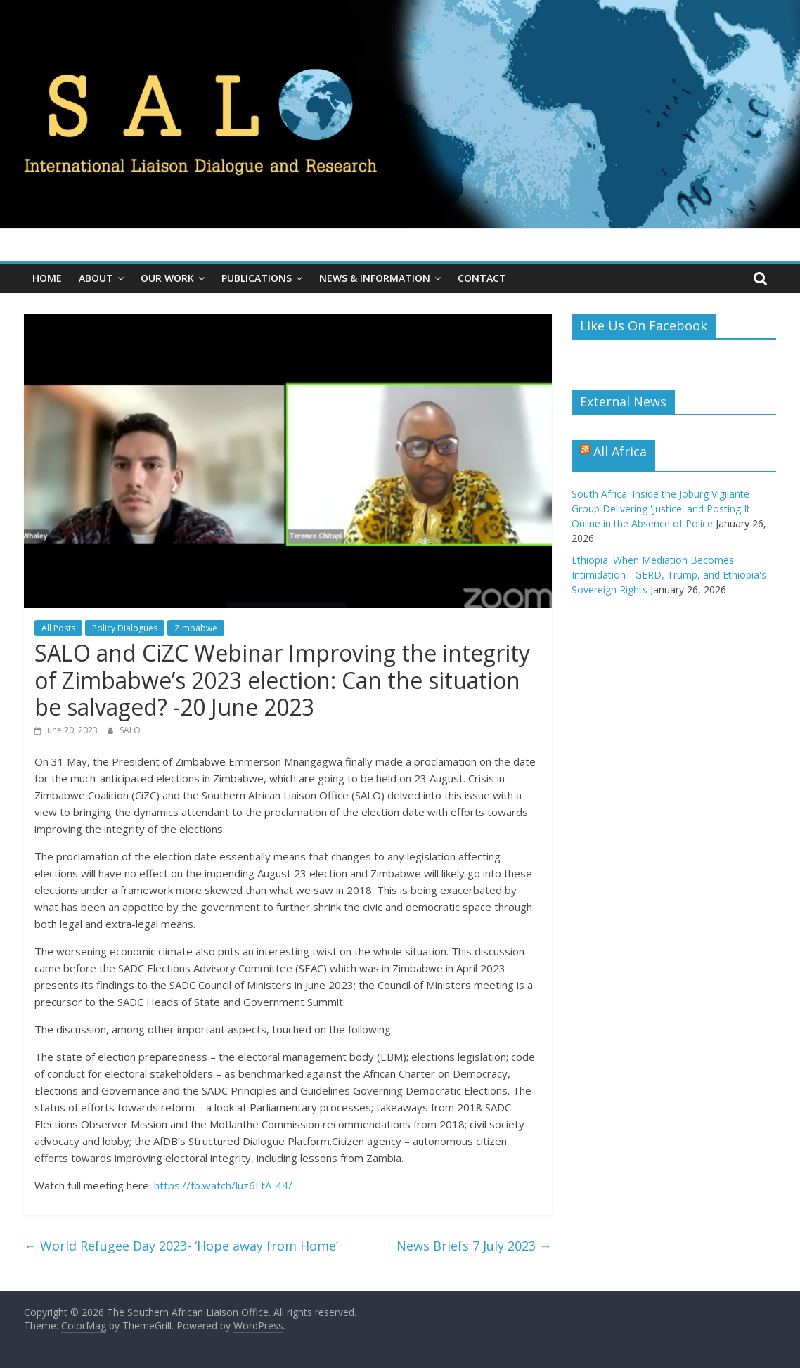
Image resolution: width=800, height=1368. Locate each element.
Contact (482, 278)
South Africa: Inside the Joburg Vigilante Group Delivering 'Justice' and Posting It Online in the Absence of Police (661, 508)
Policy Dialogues (124, 628)
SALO (130, 730)
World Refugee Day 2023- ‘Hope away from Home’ (181, 1245)
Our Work (167, 278)
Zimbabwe (195, 628)
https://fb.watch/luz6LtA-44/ (223, 1185)
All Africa (620, 451)
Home (47, 278)
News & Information (374, 278)
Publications (256, 278)
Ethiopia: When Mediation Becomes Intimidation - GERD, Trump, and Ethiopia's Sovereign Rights (669, 574)
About (96, 278)
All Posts (58, 628)
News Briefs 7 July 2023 (474, 1245)
